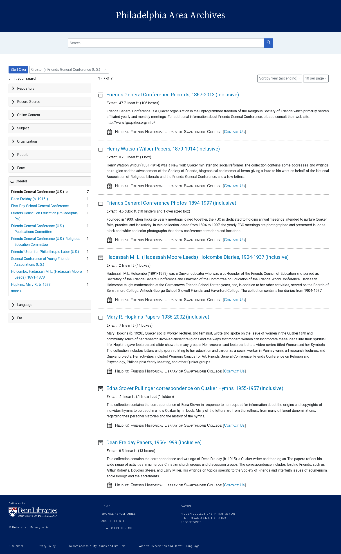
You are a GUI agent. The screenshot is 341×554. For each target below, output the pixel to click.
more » (16, 291)
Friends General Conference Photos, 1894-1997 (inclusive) (171, 203)
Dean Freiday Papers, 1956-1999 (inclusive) (154, 442)
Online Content (28, 115)
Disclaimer (16, 546)
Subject (23, 128)
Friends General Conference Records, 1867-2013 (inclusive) (172, 95)
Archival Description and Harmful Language (169, 546)
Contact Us (234, 131)
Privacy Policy (46, 546)
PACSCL (186, 506)
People (23, 155)
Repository (25, 88)
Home (105, 506)
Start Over (18, 69)
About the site (113, 521)
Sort (278, 78)
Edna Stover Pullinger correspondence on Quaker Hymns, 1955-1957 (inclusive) (194, 388)
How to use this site (118, 528)
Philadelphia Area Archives (170, 15)
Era (19, 318)
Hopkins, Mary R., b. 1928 (31, 284)
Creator (21, 181)
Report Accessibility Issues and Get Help (97, 546)
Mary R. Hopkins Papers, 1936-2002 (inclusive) (157, 317)
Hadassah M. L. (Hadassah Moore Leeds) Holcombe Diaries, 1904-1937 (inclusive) (197, 257)
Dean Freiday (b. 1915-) (29, 199)
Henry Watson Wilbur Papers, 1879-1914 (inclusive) (163, 149)
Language (24, 305)
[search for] (166, 43)
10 (314, 77)
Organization (27, 141)
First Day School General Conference (40, 206)
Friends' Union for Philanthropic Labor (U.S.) (45, 252)
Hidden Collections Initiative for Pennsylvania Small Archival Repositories (208, 518)
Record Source (28, 102)
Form (21, 168)
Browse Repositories (118, 513)
